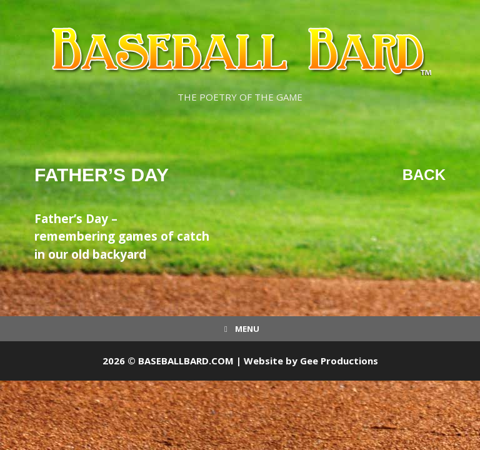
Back (424, 174)
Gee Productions (339, 360)
